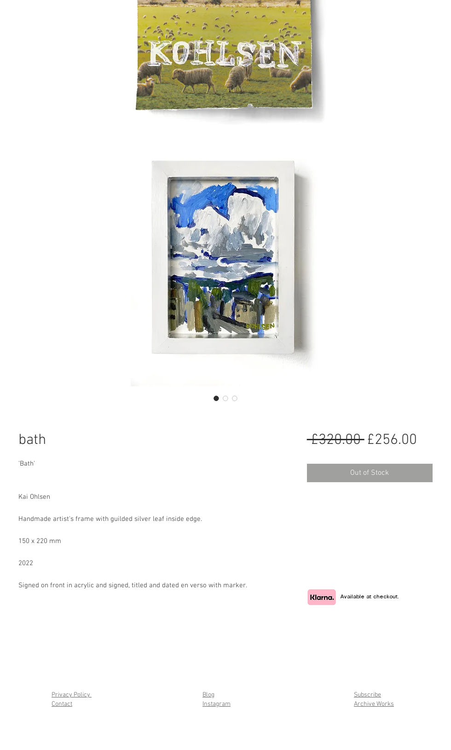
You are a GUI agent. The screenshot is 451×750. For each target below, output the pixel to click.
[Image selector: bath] (216, 398)
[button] (351, 102)
